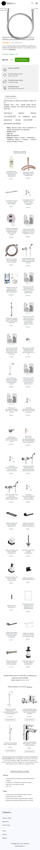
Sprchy (27, 680)
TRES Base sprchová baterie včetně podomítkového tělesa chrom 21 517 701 (28, 351)
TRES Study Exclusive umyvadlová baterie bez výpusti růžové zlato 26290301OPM (28, 439)
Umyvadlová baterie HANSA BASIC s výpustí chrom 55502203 (29, 744)
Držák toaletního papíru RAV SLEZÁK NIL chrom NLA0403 (28, 635)
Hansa (29, 47)
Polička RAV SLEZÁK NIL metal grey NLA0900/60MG (11, 202)
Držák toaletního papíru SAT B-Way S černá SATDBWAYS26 (28, 525)
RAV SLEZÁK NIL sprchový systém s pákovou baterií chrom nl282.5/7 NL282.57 (12, 380)
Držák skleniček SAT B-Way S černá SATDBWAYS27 (11, 552)
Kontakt (4, 834)
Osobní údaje (6, 825)
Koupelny (23, 680)
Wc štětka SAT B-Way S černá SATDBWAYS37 (28, 552)
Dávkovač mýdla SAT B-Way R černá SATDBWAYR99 (28, 662)
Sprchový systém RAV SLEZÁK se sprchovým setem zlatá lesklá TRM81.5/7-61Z (28, 289)
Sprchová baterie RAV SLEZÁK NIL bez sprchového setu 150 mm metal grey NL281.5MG (11, 351)
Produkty (6, 8)
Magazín (4, 838)
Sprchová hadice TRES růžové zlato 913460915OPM (28, 174)
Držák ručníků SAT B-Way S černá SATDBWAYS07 (11, 525)
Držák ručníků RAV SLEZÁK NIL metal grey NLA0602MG (11, 662)
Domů (1, 8)
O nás (4, 831)
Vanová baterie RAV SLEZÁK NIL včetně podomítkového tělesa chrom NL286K (12, 231)
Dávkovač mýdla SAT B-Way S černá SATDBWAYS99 (11, 579)
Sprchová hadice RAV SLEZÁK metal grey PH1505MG (11, 261)
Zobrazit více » (12, 49)
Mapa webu (5, 821)
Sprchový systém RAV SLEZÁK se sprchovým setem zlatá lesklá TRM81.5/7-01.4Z (28, 380)
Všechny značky (6, 818)
